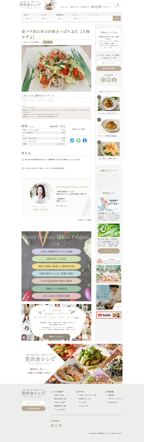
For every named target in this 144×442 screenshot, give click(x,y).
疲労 (113, 178)
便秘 (24, 100)
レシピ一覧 (82, 402)
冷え (118, 182)
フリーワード (92, 15)
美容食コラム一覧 (84, 398)
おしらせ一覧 (83, 406)
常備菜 (100, 185)
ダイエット (42, 100)
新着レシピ (75, 7)
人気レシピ (64, 7)
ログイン (118, 5)
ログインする (108, 63)
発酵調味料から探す (60, 406)
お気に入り (107, 5)
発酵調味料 (60, 15)
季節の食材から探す (60, 398)
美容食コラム (85, 7)
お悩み (26, 15)
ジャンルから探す (59, 409)
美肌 (51, 100)
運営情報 (111, 395)
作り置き (110, 182)
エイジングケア (103, 178)
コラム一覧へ (111, 251)
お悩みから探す (59, 395)
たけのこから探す (59, 402)
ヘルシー (32, 100)
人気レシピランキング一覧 (87, 395)
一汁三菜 (43, 15)
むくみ (108, 185)
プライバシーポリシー (115, 398)
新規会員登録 (108, 68)
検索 (117, 18)
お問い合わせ (112, 402)
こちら (64, 206)
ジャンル (75, 15)
